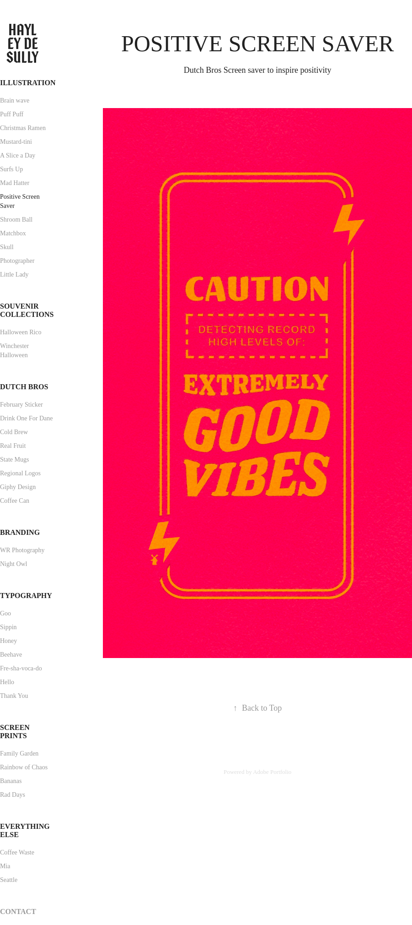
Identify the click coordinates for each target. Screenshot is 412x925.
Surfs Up (11, 169)
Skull (7, 247)
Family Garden (19, 753)
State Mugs (14, 459)
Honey (8, 640)
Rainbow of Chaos (24, 767)
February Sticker (21, 404)
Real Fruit (13, 445)
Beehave (11, 654)
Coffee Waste (17, 852)
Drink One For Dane (26, 418)
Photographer (17, 260)
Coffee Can (14, 500)
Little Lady (14, 274)
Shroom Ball (16, 219)
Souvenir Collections (27, 310)
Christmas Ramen (23, 128)
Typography (26, 595)
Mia (5, 866)
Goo (5, 613)
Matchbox (13, 233)
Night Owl (13, 563)
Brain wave (14, 100)
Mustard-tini (16, 141)
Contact (18, 911)
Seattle (8, 879)
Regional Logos (20, 473)
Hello (7, 682)
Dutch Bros (24, 387)
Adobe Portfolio (272, 771)
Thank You (14, 695)
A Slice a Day (17, 155)
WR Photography (22, 550)
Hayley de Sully (23, 43)
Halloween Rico (21, 332)
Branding (20, 532)
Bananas (10, 781)
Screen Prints (15, 732)
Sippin (8, 627)
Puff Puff (11, 114)
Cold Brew (14, 432)
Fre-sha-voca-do (21, 668)
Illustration (28, 83)
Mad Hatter (14, 183)
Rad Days (12, 794)
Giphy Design (18, 487)
